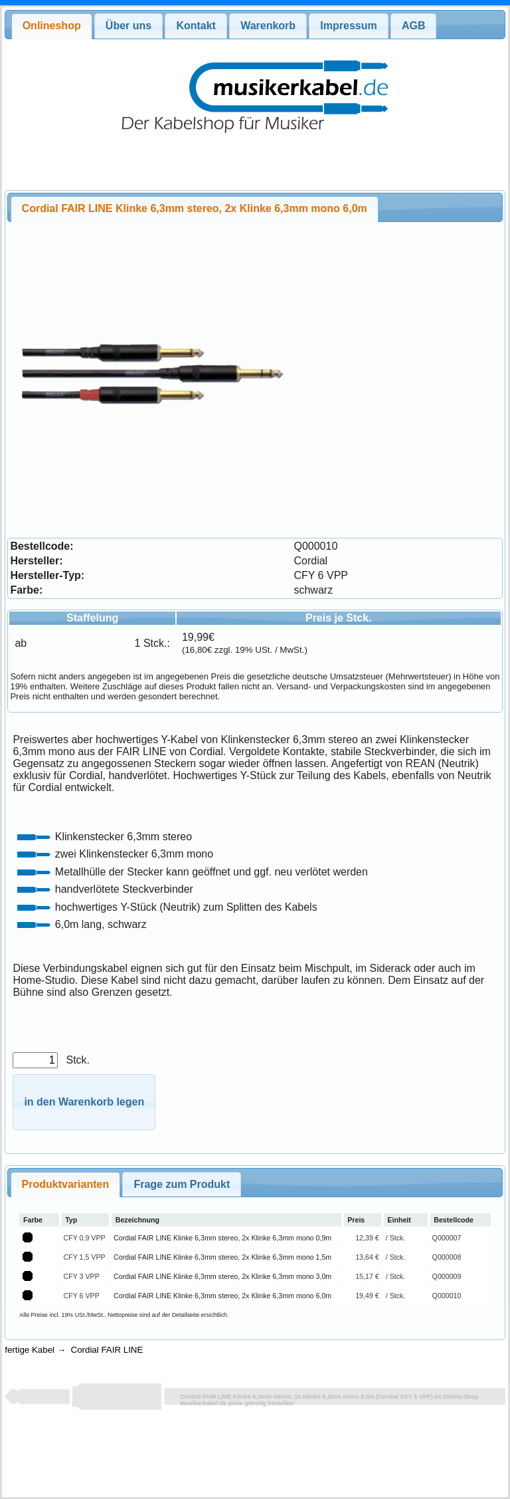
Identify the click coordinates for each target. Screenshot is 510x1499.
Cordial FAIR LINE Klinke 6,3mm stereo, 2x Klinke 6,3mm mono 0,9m (222, 1238)
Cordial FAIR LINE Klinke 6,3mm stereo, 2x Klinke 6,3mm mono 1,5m (222, 1257)
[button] (84, 1102)
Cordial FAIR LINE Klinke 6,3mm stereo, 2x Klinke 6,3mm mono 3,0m (222, 1276)
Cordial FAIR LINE (107, 1350)
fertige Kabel (29, 1350)
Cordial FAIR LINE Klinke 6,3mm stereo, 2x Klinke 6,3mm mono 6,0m (222, 1296)
